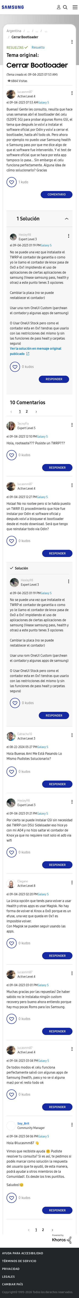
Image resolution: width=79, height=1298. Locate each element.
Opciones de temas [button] (64, 42)
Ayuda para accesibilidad (22, 1253)
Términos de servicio (19, 1261)
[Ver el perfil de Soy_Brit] (23, 1123)
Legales (8, 1277)
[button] (65, 93)
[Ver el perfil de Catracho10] (24, 734)
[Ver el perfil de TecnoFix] (23, 424)
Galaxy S (43, 102)
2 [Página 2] (27, 411)
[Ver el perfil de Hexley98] (25, 235)
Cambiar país (12, 1284)
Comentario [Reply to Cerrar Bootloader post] (57, 194)
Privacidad (11, 1269)
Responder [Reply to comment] (54, 379)
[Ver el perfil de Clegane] (22, 881)
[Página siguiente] (35, 411)
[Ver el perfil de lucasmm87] (24, 92)
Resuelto (38, 47)
